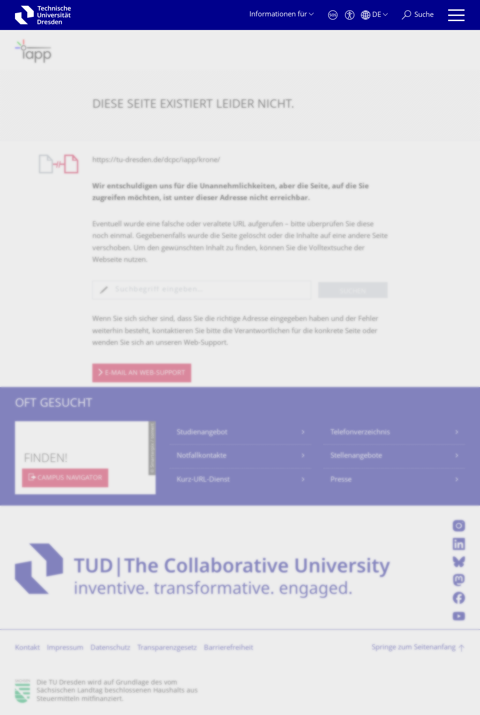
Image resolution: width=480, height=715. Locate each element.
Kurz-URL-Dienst (203, 480)
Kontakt (27, 648)
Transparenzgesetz (167, 648)
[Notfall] (333, 15)
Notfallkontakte (201, 456)
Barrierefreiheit (228, 648)
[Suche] (418, 15)
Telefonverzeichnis (360, 432)
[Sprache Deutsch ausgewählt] (374, 15)
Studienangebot (202, 432)
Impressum (65, 648)
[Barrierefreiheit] (350, 15)
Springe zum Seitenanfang (414, 647)
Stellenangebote (356, 456)
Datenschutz (110, 648)
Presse (341, 480)
